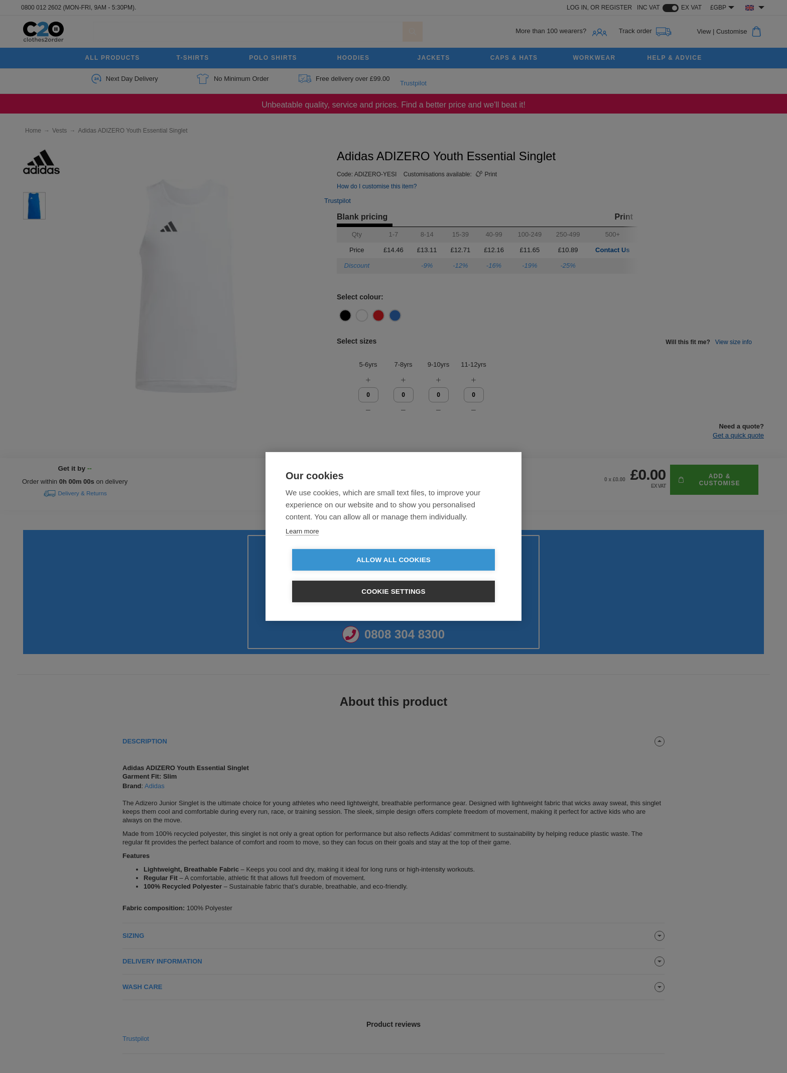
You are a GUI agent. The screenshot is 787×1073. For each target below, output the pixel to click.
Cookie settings (451, 576)
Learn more (302, 547)
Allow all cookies (336, 576)
